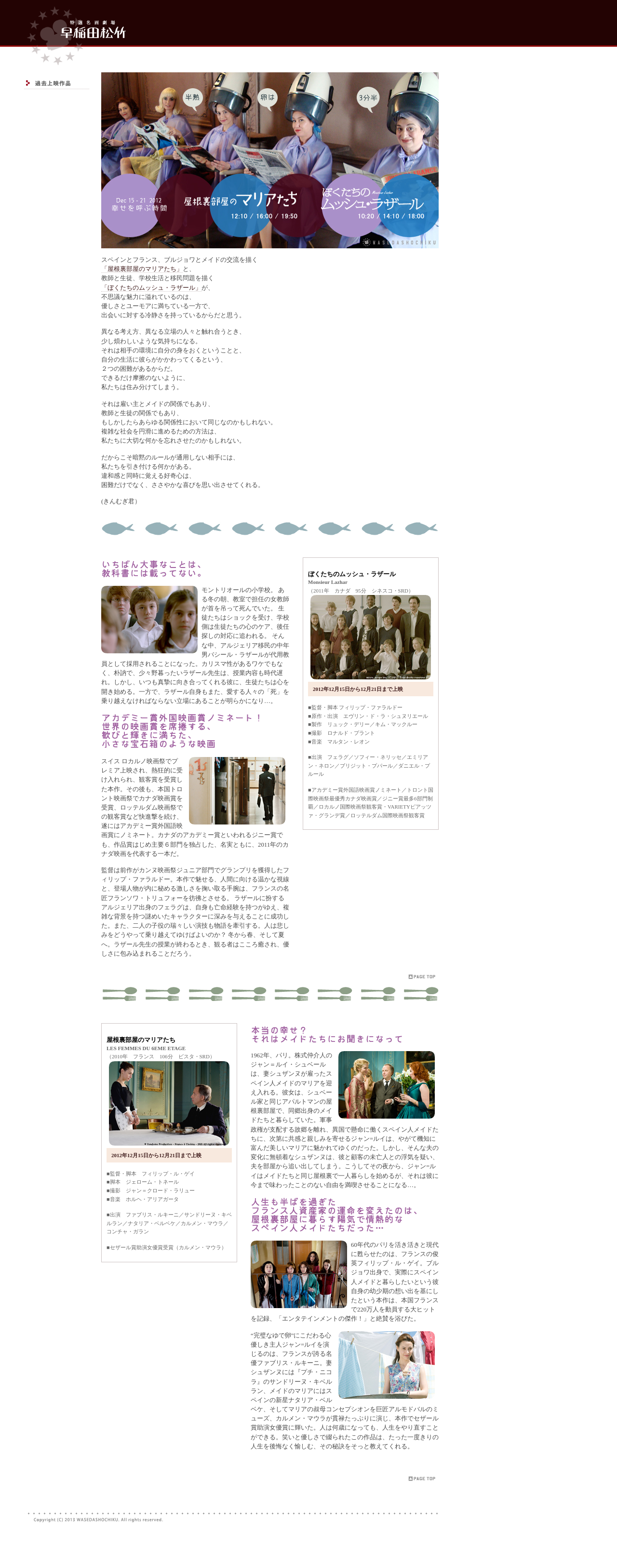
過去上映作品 (56, 83)
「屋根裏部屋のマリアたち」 (142, 269)
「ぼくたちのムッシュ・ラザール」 (151, 287)
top (75, 32)
